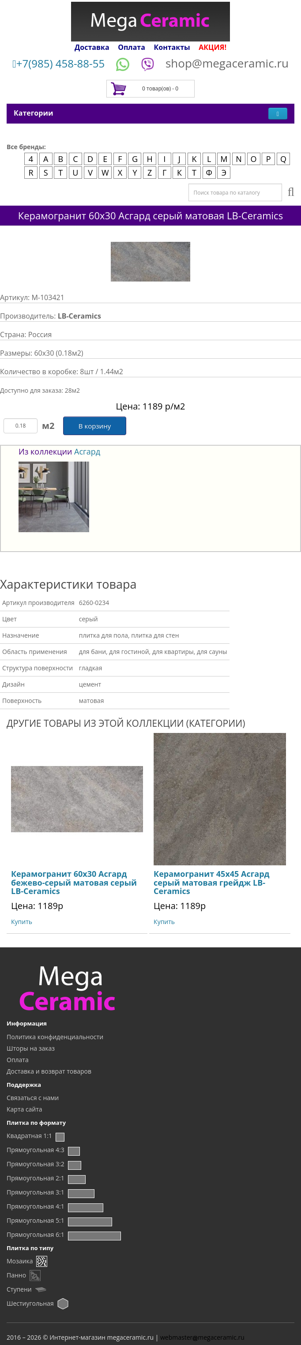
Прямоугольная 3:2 (35, 1164)
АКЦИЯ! (212, 47)
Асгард (87, 451)
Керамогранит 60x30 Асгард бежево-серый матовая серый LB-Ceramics (74, 882)
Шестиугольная (30, 1303)
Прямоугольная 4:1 (35, 1206)
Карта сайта (24, 1109)
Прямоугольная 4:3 (35, 1150)
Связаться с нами (33, 1097)
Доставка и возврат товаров (49, 1071)
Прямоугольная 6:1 (35, 1234)
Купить (21, 921)
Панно (16, 1275)
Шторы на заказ (31, 1048)
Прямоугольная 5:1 (35, 1220)
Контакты (172, 47)
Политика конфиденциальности (55, 1037)
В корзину (95, 425)
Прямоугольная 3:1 (35, 1192)
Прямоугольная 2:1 (35, 1178)
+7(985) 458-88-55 (58, 63)
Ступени (19, 1289)
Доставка (92, 47)
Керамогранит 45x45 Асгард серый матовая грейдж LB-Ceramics (211, 882)
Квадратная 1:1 (29, 1135)
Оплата (131, 47)
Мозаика (20, 1261)
